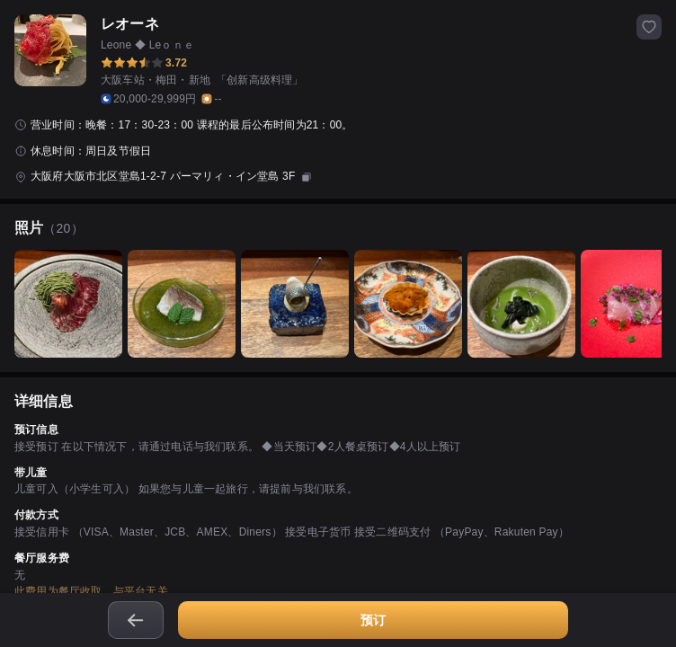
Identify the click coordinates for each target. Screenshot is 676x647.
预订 (373, 620)
